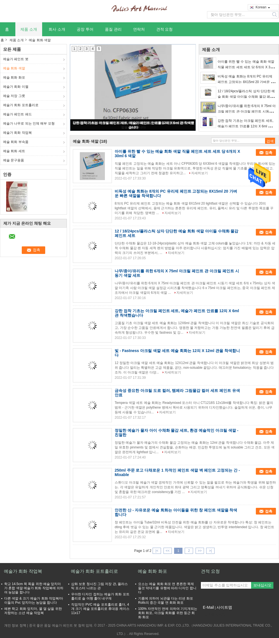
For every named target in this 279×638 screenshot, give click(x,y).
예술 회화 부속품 (15, 142)
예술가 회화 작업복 (17, 133)
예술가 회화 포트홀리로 (21, 105)
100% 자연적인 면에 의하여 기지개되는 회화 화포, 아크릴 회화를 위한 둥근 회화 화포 (167, 613)
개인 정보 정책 (15, 625)
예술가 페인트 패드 (17, 114)
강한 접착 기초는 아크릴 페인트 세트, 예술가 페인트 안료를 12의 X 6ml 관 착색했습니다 (247, 126)
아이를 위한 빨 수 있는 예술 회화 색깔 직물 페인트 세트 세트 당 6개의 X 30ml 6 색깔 (247, 67)
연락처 (139, 29)
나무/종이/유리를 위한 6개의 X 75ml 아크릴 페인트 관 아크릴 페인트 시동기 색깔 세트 (247, 111)
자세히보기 (199, 173)
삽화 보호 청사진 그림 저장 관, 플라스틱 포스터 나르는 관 (99, 586)
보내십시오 (262, 585)
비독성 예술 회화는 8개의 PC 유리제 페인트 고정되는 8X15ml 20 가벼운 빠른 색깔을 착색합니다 (246, 81)
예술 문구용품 (13, 160)
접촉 (268, 153)
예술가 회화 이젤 (15, 87)
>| (210, 551)
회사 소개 (57, 29)
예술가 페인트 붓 (15, 59)
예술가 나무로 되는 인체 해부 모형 (29, 123)
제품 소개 (28, 29)
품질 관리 (113, 29)
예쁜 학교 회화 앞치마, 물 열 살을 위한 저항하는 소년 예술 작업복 (33, 611)
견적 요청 (164, 29)
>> (200, 551)
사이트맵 (224, 607)
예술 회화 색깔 (14, 68)
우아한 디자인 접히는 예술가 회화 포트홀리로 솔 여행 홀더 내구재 (100, 596)
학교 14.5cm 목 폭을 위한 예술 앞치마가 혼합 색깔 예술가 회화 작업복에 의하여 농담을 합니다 (33, 588)
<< (168, 551)
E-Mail (208, 607)
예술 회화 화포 (14, 77)
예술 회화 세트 (14, 151)
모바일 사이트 (213, 614)
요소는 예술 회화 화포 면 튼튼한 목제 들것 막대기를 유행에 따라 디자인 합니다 (167, 588)
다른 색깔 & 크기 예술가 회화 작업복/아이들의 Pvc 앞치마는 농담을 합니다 (33, 600)
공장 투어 (85, 29)
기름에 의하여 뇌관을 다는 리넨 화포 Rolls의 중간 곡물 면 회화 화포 (165, 600)
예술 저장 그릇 (14, 96)
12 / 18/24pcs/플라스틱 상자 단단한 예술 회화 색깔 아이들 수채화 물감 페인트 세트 (246, 96)
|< (156, 551)
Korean (263, 7)
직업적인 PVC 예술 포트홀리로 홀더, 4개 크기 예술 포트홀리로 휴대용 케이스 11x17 (100, 609)
